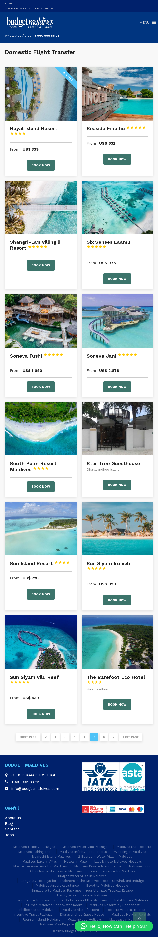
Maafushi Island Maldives (51, 856)
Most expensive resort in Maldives (40, 866)
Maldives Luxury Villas (39, 861)
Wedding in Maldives (130, 852)
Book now (41, 165)
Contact (12, 829)
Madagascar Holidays (125, 919)
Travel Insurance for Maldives (112, 871)
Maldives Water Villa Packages (85, 847)
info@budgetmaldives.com (35, 788)
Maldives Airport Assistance (57, 885)
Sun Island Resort (40, 563)
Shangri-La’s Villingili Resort (35, 245)
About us (13, 818)
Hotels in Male (75, 861)
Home (8, 3)
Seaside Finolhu (116, 128)
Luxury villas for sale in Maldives (82, 895)
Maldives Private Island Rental (98, 866)
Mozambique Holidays (84, 919)
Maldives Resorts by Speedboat (115, 905)
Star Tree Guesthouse (113, 463)
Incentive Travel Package (33, 914)
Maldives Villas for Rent (81, 910)
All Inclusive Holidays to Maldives (55, 871)
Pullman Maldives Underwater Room (53, 905)
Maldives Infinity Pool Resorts (83, 852)
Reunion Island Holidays (41, 919)
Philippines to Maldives (37, 910)
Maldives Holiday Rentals (131, 914)
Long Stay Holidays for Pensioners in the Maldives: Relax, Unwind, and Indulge (82, 881)
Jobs (9, 835)
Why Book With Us (17, 8)
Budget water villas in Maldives (82, 876)
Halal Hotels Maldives (131, 900)
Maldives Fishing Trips (35, 852)
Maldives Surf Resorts (134, 847)
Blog (9, 823)
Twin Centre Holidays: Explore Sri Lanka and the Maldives (61, 900)
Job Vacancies (43, 8)
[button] (114, 926)
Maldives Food (140, 866)
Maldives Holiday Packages (34, 847)
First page (27, 737)
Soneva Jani (112, 356)
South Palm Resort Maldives (33, 466)
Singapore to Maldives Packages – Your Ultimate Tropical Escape (82, 890)
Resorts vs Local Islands (126, 910)
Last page (131, 737)
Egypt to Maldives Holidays (107, 885)
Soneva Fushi (36, 356)
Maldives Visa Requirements (62, 924)
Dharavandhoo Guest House (82, 914)
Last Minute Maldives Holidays (118, 861)
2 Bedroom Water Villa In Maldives (105, 856)
